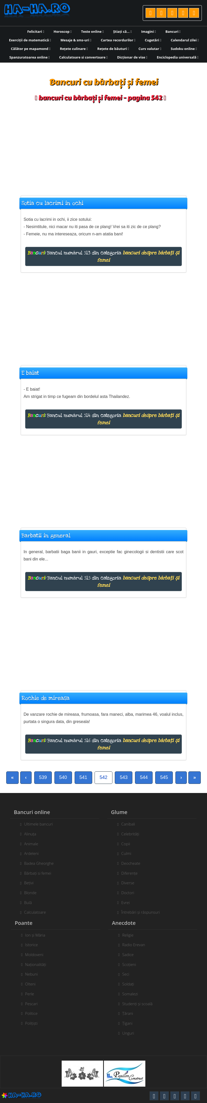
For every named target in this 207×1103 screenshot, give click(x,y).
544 (144, 777)
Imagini (148, 31)
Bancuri (172, 31)
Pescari (34, 1003)
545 (164, 777)
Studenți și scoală (140, 1003)
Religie (130, 935)
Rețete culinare (74, 48)
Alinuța (27, 833)
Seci (128, 974)
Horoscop (63, 31)
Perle (32, 993)
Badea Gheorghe (36, 863)
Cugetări (153, 40)
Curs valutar (150, 48)
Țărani (130, 1013)
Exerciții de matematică (30, 40)
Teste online (92, 31)
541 (83, 777)
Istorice (34, 944)
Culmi (123, 853)
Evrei (122, 902)
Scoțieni (132, 964)
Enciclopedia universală (177, 57)
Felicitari (35, 31)
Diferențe (126, 873)
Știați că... (122, 31)
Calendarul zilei (185, 40)
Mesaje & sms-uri (75, 40)
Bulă (25, 902)
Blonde (27, 892)
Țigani (130, 1023)
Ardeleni (28, 853)
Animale (28, 843)
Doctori (124, 892)
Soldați (131, 983)
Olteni (33, 983)
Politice (34, 1013)
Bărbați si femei (34, 873)
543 (123, 777)
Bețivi (26, 882)
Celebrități (127, 833)
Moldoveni (37, 954)
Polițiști (34, 1023)
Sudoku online (184, 48)
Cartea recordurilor (118, 40)
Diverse (124, 882)
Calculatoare (32, 912)
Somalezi (133, 993)
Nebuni (34, 974)
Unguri (131, 1033)
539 (43, 777)
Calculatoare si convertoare (83, 57)
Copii (122, 843)
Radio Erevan (136, 944)
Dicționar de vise (132, 57)
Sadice (131, 954)
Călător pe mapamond (31, 48)
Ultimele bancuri (35, 824)
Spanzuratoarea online (29, 57)
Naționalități (38, 964)
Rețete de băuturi (113, 48)
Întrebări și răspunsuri (137, 912)
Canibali (125, 824)
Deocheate (127, 863)
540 (63, 777)
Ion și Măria (38, 935)
